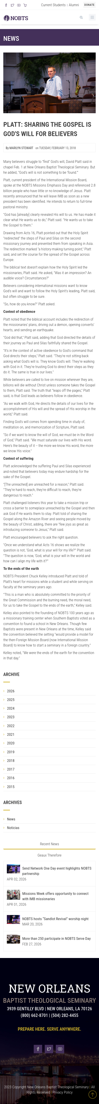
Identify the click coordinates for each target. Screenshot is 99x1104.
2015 (11, 787)
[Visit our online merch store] (25, 5)
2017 (11, 769)
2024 (11, 708)
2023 (11, 717)
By (19, 148)
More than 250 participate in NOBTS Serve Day (56, 938)
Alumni (74, 5)
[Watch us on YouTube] (19, 5)
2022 (11, 726)
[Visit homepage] (15, 17)
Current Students (53, 5)
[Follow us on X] (12, 5)
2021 (11, 734)
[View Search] (81, 16)
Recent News (49, 844)
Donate (89, 4)
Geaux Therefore (49, 855)
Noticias (13, 828)
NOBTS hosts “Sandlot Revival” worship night (55, 919)
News (11, 38)
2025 (11, 699)
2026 (11, 691)
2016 (11, 778)
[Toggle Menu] (92, 17)
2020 (11, 743)
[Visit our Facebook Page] (6, 5)
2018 (11, 760)
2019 (11, 752)
